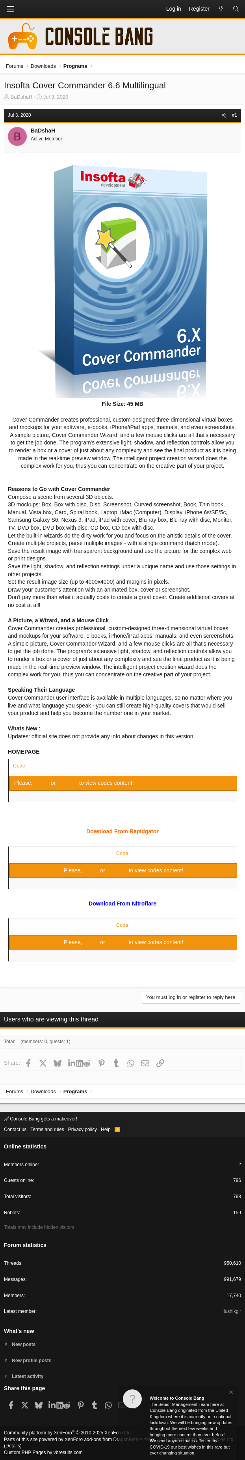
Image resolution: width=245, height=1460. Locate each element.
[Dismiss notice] (230, 1394)
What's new (19, 1331)
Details (13, 1446)
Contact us (15, 1129)
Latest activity (27, 1376)
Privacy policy (82, 1129)
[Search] (235, 9)
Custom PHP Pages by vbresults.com (43, 1452)
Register (68, 783)
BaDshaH (22, 97)
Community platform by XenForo (68, 1433)
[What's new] (220, 9)
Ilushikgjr (232, 1311)
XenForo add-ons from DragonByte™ (104, 1439)
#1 (234, 115)
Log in (42, 783)
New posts (23, 1344)
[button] (10, 9)
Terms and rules (47, 1129)
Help (106, 1129)
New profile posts (31, 1360)
